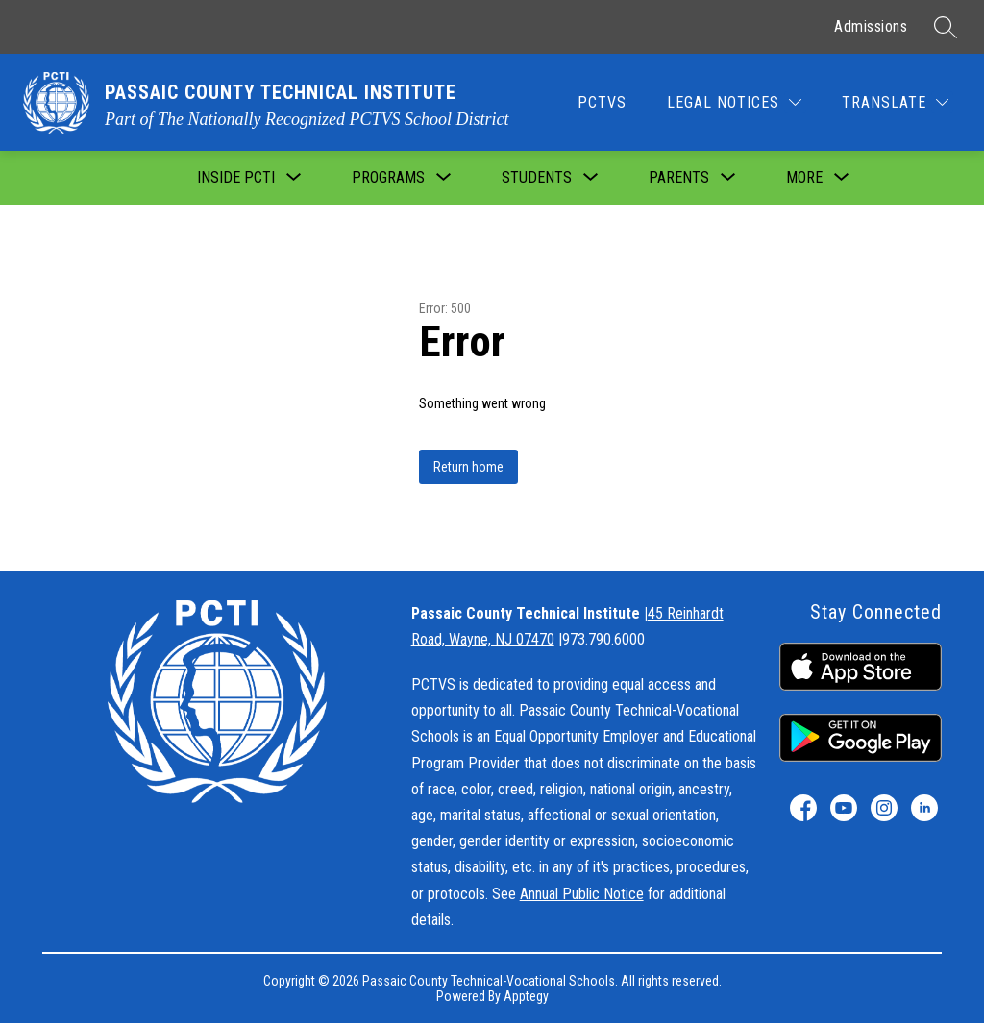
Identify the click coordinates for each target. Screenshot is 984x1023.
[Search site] (945, 26)
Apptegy (526, 996)
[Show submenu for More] (804, 177)
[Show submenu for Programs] (388, 177)
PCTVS (602, 102)
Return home (468, 467)
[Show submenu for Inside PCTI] (236, 177)
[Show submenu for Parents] (679, 177)
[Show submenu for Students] (537, 177)
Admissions (870, 26)
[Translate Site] (895, 102)
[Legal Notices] (734, 102)
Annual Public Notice (582, 894)
